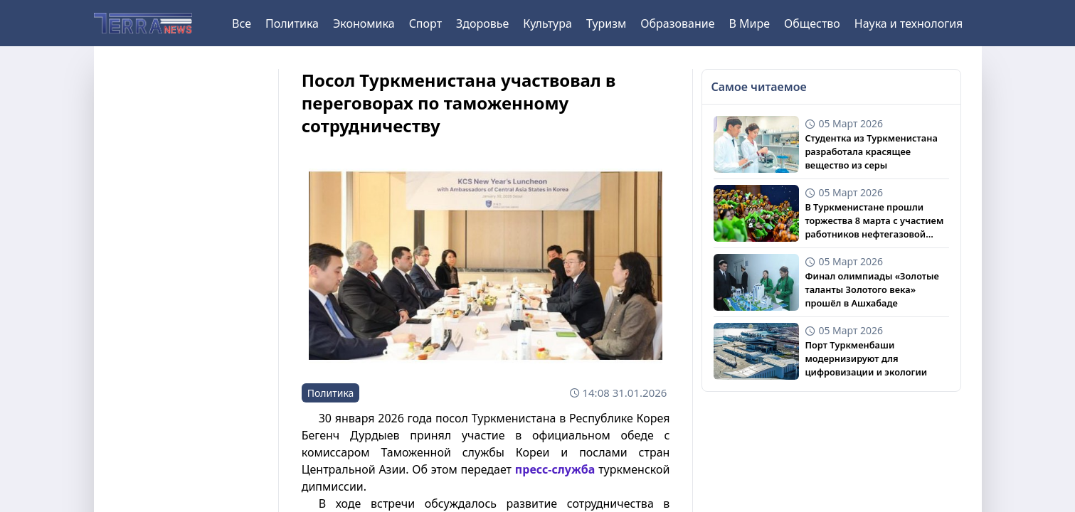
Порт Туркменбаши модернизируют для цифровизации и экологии (866, 358)
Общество (812, 23)
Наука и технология (908, 23)
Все (241, 23)
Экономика (364, 23)
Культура (547, 23)
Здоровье (482, 23)
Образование (677, 23)
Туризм (606, 23)
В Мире (749, 23)
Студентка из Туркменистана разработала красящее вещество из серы (871, 151)
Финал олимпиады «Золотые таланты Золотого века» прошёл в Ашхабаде (872, 289)
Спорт (425, 23)
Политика (292, 23)
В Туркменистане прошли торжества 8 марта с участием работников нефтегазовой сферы (874, 221)
